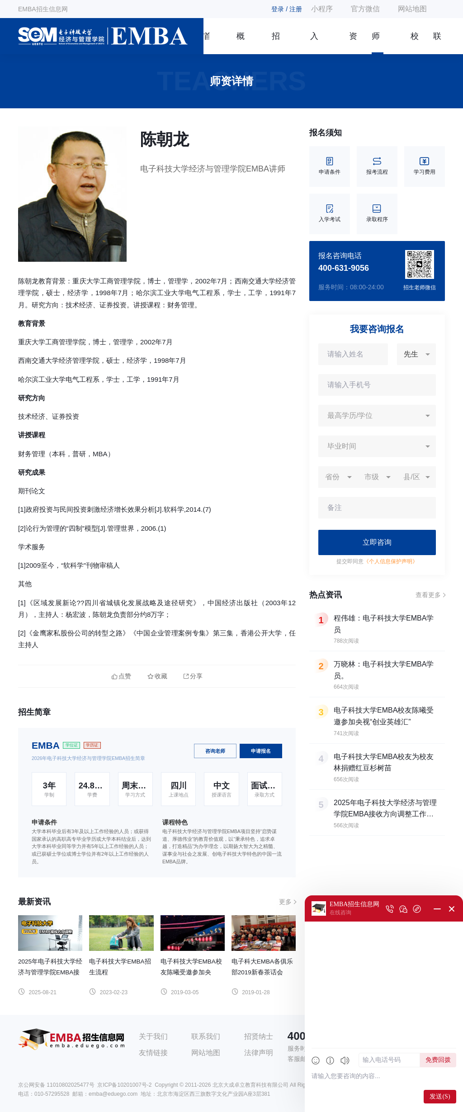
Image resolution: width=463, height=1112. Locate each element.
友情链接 (153, 1052)
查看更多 (428, 594)
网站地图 (412, 9)
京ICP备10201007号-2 (124, 1085)
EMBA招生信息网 (43, 9)
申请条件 (330, 166)
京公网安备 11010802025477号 (56, 1085)
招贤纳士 (258, 1036)
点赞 (121, 676)
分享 (193, 676)
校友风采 (415, 43)
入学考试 (330, 213)
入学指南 (314, 43)
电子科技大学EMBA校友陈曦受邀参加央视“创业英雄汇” (191, 972)
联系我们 (437, 43)
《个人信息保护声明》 (391, 561)
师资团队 (376, 43)
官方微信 (365, 9)
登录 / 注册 (286, 9)
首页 (206, 43)
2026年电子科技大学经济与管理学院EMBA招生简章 (88, 758)
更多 (285, 901)
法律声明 (258, 1052)
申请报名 (261, 751)
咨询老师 (215, 751)
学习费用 (424, 166)
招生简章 (276, 43)
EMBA (46, 745)
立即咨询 (377, 542)
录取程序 (377, 213)
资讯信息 (353, 43)
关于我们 (153, 1036)
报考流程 (377, 166)
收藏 (157, 676)
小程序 (322, 9)
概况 (240, 43)
